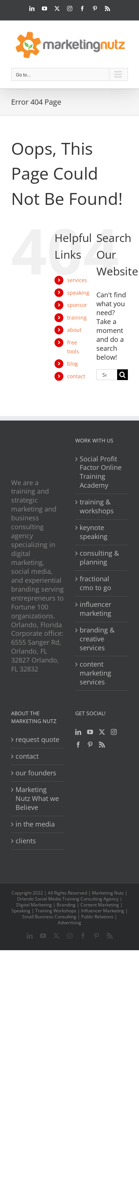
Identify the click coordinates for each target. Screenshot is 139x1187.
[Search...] (106, 374)
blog (72, 363)
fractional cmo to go (95, 583)
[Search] (122, 374)
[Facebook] (78, 745)
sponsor (77, 304)
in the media (35, 824)
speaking (78, 292)
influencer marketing (95, 609)
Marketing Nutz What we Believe (37, 798)
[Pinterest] (90, 745)
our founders (36, 773)
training (77, 317)
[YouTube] (90, 732)
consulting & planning (99, 557)
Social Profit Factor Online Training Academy (101, 472)
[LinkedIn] (78, 732)
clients (26, 841)
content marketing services (95, 673)
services (77, 280)
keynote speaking (93, 532)
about (74, 329)
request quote (37, 739)
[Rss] (102, 745)
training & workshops (97, 506)
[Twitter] (102, 732)
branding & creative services (97, 639)
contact (76, 376)
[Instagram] (114, 732)
